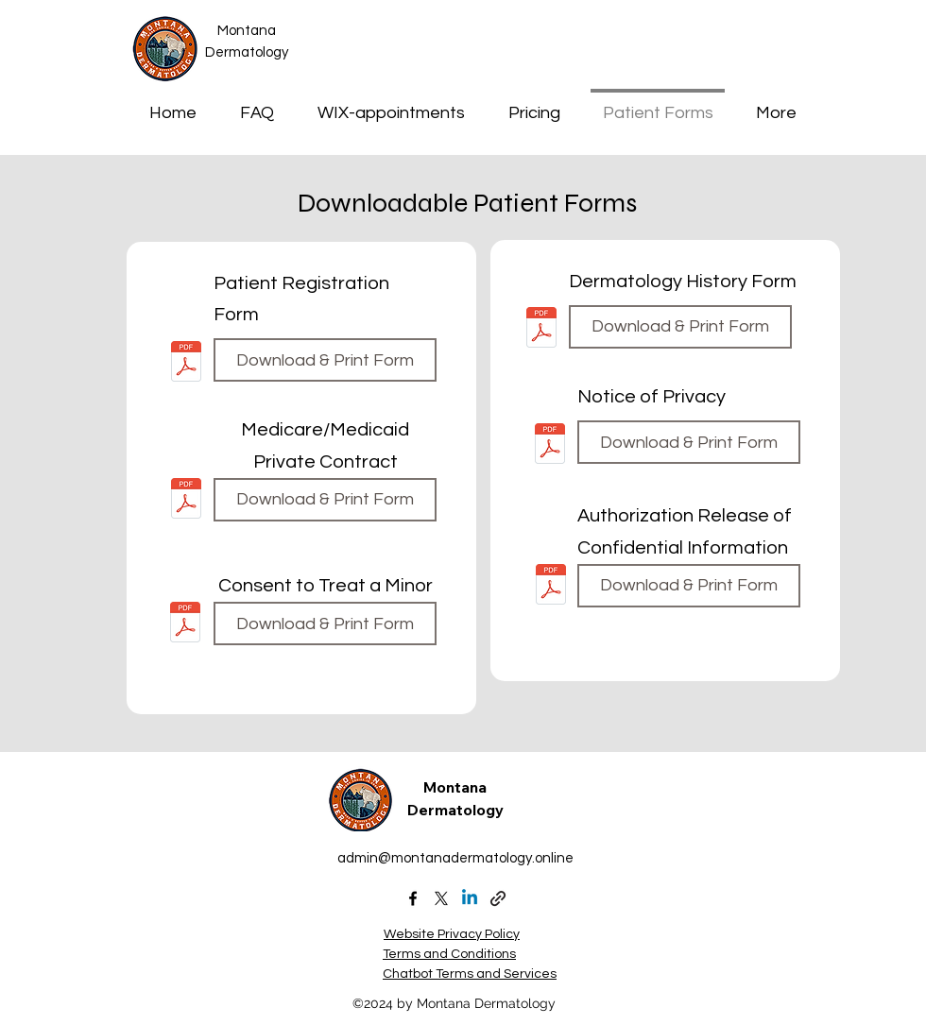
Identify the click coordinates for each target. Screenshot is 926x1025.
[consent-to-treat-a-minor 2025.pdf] (185, 624)
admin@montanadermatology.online (455, 858)
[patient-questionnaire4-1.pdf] (186, 363)
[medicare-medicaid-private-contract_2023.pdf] (186, 500)
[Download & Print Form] (325, 360)
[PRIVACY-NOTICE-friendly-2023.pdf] (550, 445)
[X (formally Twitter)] (441, 898)
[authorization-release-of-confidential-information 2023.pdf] (551, 586)
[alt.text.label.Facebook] (412, 898)
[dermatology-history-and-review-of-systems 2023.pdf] (541, 330)
